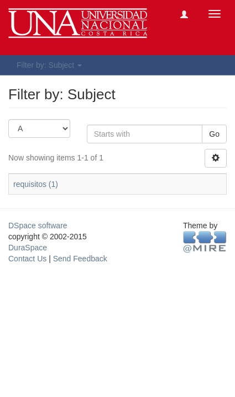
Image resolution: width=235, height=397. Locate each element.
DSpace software (37, 225)
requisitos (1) (35, 184)
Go (214, 134)
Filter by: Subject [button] (49, 65)
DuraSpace (27, 247)
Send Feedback (80, 258)
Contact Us (27, 258)
